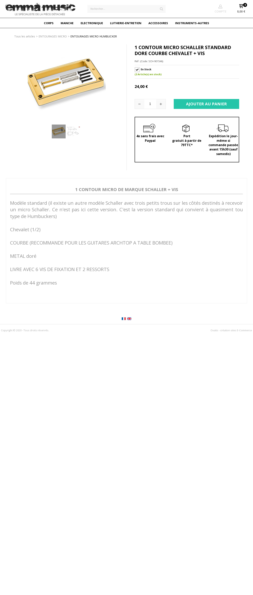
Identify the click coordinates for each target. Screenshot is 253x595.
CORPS (49, 23)
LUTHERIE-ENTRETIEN (125, 23)
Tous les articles (24, 36)
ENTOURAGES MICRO (53, 36)
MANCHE (67, 23)
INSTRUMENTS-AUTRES (192, 23)
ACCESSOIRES (158, 23)
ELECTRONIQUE (92, 23)
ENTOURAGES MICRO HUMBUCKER (93, 36)
